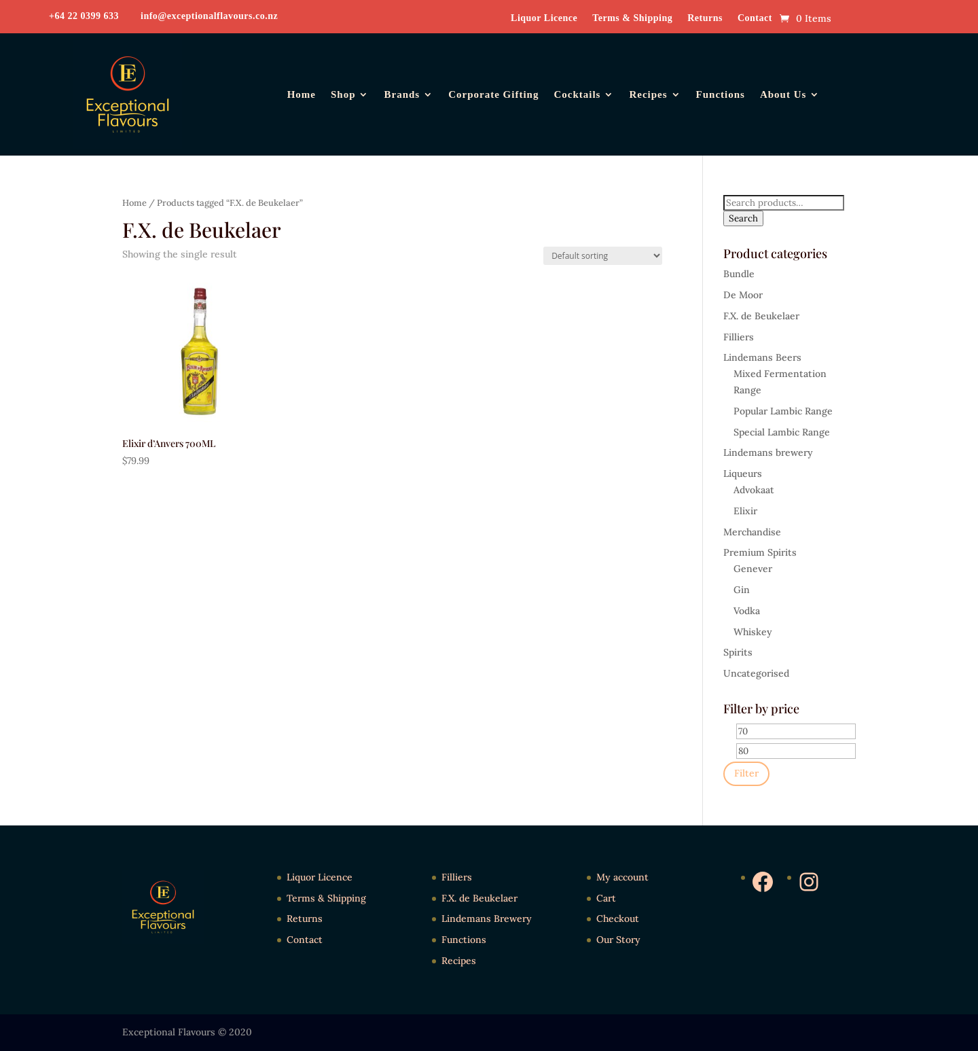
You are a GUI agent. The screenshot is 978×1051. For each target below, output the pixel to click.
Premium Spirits (760, 552)
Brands (402, 94)
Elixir (745, 511)
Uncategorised (756, 673)
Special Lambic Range (782, 432)
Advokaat (754, 490)
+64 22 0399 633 (84, 16)
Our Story (618, 939)
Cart (606, 898)
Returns (705, 18)
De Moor (743, 295)
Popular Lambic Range (783, 411)
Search (743, 218)
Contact (755, 18)
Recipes (648, 94)
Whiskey (753, 632)
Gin (742, 590)
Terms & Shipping (632, 18)
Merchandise (752, 532)
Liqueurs (742, 473)
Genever (753, 569)
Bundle (739, 274)
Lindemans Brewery (486, 918)
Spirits (738, 652)
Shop (343, 94)
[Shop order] (602, 256)
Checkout (617, 918)
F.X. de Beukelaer (761, 316)
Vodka (747, 611)
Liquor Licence (544, 18)
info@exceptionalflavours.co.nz (209, 16)
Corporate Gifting (493, 94)
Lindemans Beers (762, 357)
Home (301, 94)
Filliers (738, 337)
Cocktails (577, 94)
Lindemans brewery (768, 452)
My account (622, 877)
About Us (783, 94)
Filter (746, 773)
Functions (720, 94)
